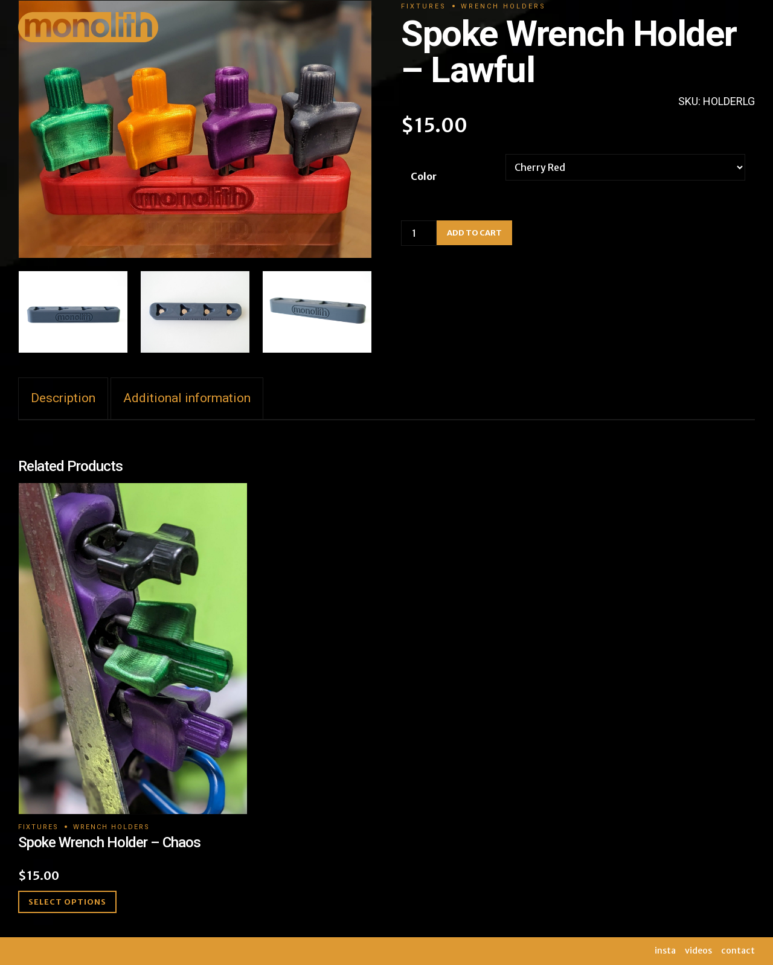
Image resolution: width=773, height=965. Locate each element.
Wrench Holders (111, 827)
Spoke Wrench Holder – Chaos (109, 842)
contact (738, 950)
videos (698, 950)
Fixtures (38, 827)
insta (665, 950)
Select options (67, 902)
